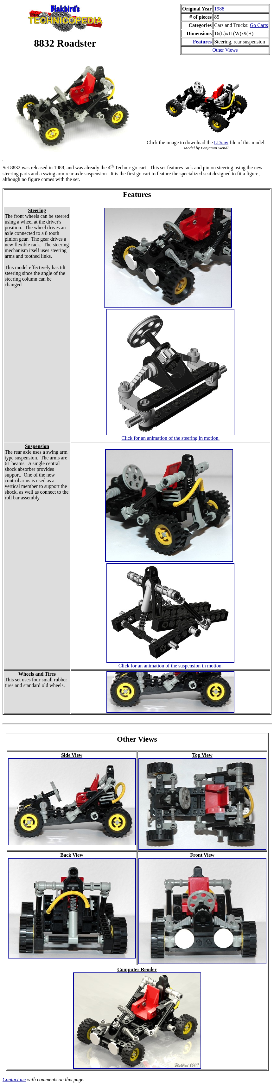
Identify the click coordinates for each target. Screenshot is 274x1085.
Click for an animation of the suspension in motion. (170, 665)
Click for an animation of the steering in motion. (171, 438)
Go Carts (259, 25)
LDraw (221, 142)
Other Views (225, 50)
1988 (219, 8)
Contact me (14, 1079)
